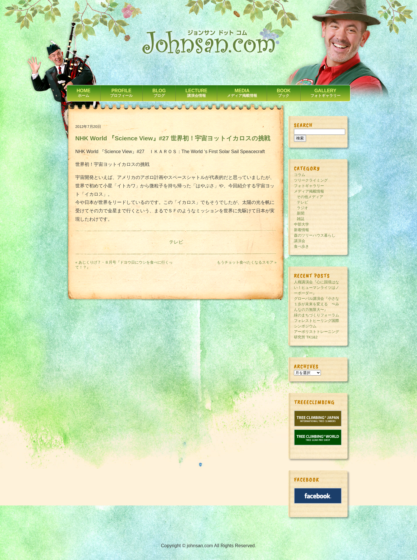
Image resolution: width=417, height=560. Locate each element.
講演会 (299, 241)
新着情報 (301, 230)
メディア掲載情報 (309, 191)
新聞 (300, 213)
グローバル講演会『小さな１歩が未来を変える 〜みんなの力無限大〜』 (316, 304)
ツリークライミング (311, 180)
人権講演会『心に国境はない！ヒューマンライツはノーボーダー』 (316, 287)
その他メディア (310, 197)
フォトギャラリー (309, 186)
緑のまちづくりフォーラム (316, 315)
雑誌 (300, 219)
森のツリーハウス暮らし (314, 235)
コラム (299, 175)
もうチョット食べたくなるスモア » (247, 262)
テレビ (176, 242)
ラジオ (302, 208)
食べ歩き (301, 246)
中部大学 (301, 224)
